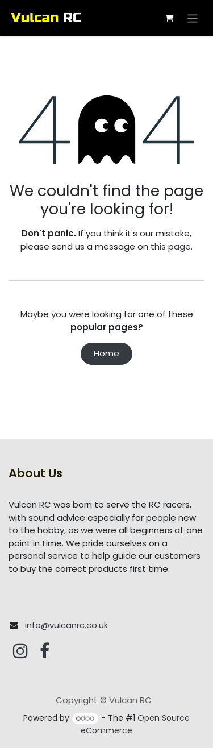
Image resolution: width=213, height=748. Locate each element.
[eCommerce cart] (169, 18)
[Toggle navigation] (193, 18)
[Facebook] (44, 650)
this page (171, 246)
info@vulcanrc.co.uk (66, 625)
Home (106, 353)
